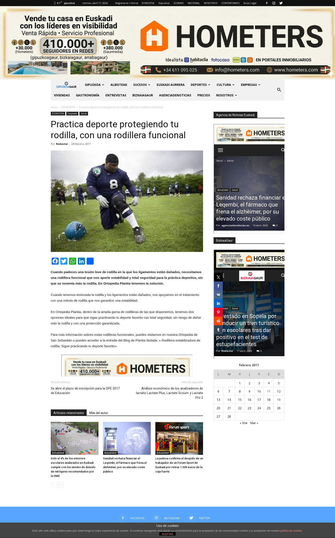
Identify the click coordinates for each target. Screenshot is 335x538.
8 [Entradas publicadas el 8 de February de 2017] (240, 391)
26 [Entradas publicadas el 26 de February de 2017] (279, 408)
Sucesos (141, 85)
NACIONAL (194, 3)
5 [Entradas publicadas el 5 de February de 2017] (279, 383)
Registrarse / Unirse (126, 3)
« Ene (243, 423)
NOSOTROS (210, 3)
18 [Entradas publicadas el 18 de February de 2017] (268, 400)
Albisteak (118, 85)
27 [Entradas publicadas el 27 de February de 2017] (218, 416)
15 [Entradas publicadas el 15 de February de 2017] (240, 400)
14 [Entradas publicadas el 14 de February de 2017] (229, 400)
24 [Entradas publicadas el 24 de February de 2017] (259, 408)
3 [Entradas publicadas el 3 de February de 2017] (259, 383)
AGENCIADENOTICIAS (175, 95)
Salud (84, 113)
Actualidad (58, 452)
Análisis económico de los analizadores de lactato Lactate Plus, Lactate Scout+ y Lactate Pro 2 (169, 393)
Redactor (62, 143)
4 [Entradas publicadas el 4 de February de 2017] (269, 383)
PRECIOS (203, 95)
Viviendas (62, 95)
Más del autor (98, 413)
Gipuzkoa (164, 3)
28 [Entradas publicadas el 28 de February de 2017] (229, 416)
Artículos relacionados (68, 413)
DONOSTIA (148, 3)
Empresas (250, 85)
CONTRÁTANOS (230, 3)
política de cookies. (291, 530)
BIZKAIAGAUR (142, 95)
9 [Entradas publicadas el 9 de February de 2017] (249, 391)
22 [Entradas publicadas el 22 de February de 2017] (240, 408)
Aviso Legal (250, 3)
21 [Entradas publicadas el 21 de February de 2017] (229, 408)
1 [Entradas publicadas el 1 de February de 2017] (240, 383)
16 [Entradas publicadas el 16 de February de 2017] (249, 400)
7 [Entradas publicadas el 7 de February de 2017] (229, 391)
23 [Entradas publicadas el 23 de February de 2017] (249, 408)
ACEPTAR (167, 534)
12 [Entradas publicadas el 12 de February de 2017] (279, 391)
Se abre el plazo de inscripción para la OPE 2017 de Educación (85, 390)
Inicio (54, 107)
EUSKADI (179, 3)
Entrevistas (115, 95)
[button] (279, 90)
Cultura (226, 85)
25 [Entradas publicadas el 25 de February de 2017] (268, 408)
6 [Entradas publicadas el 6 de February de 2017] (218, 391)
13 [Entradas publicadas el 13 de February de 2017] (218, 400)
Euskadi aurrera (171, 85)
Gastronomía (87, 95)
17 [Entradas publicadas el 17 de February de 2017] (259, 400)
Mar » (254, 423)
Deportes (200, 85)
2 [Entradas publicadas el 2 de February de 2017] (249, 383)
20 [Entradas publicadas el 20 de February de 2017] (218, 408)
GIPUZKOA (94, 85)
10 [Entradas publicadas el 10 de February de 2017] (259, 391)
